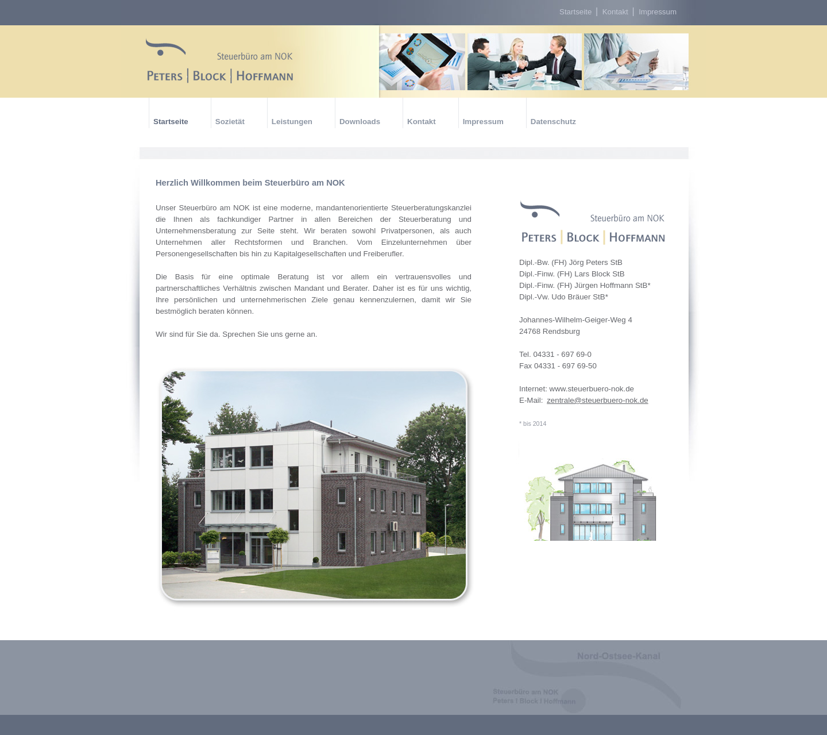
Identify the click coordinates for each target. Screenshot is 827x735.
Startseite (576, 11)
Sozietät (230, 121)
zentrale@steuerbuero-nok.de (597, 400)
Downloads (359, 121)
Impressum (658, 11)
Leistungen (292, 121)
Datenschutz (553, 121)
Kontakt (616, 11)
